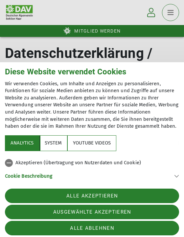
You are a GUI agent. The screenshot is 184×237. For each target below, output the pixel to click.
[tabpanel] (92, 173)
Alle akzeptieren (92, 196)
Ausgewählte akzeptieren (92, 212)
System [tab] (53, 143)
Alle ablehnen (92, 228)
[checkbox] (92, 163)
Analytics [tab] (22, 143)
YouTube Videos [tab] (92, 143)
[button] (92, 175)
